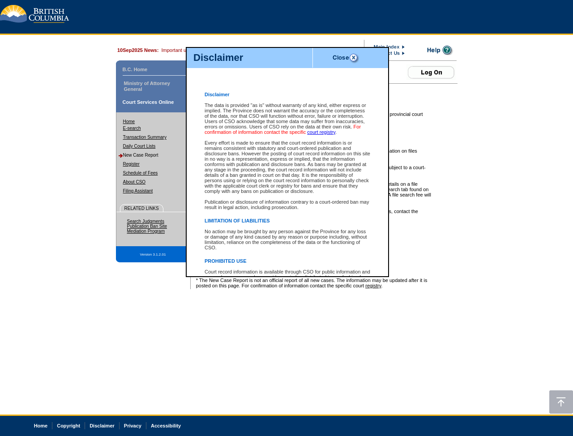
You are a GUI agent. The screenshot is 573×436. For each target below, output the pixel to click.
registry (373, 285)
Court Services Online (148, 102)
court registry (321, 132)
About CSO (134, 182)
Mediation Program (146, 231)
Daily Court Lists (139, 146)
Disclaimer (102, 425)
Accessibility (166, 425)
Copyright (68, 425)
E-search (132, 128)
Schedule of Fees (140, 173)
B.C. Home (135, 69)
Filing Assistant (138, 190)
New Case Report (140, 155)
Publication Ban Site (147, 226)
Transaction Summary (145, 137)
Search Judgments (145, 221)
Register (131, 164)
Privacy (132, 425)
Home (129, 121)
